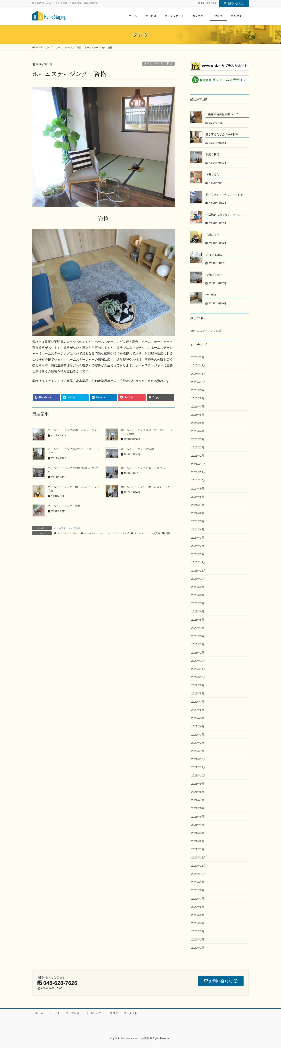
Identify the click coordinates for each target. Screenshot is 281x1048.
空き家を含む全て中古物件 (221, 134)
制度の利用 (212, 154)
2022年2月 (197, 742)
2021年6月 (197, 808)
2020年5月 (197, 915)
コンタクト (130, 1013)
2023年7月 (197, 603)
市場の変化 (212, 174)
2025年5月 (197, 422)
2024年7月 (197, 504)
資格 (168, 533)
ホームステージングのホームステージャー (74, 429)
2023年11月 (198, 570)
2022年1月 (197, 750)
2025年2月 (197, 447)
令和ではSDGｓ (215, 255)
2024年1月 (197, 554)
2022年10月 (198, 677)
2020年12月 (198, 857)
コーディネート (75, 1013)
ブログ (114, 1013)
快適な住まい (213, 275)
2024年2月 (197, 545)
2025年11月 (198, 373)
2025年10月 (198, 382)
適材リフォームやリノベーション (225, 194)
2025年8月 (197, 398)
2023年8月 (197, 595)
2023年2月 (197, 644)
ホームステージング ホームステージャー (147, 486)
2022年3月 (197, 734)
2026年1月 (197, 357)
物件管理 (210, 295)
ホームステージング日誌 (158, 63)
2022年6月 (197, 709)
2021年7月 (197, 800)
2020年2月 (197, 939)
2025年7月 (197, 406)
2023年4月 (197, 627)
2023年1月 (197, 652)
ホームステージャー (67, 533)
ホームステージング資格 (147, 533)
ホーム (39, 1013)
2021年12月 (198, 759)
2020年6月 (197, 906)
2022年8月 (197, 693)
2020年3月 (197, 931)
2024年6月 (197, 513)
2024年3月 (197, 537)
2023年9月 (197, 586)
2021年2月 (197, 841)
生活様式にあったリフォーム (223, 214)
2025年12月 (198, 365)
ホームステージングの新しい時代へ (143, 467)
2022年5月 (197, 718)
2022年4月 (197, 726)
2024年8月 (197, 496)
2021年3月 (197, 833)
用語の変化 (212, 234)
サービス (54, 1013)
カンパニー (97, 1013)
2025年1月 (197, 455)
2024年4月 (197, 529)
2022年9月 (197, 685)
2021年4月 (197, 824)
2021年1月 (197, 849)
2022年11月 (198, 668)
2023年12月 (198, 562)
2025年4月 (197, 431)
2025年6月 (197, 414)
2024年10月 (198, 480)
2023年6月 (197, 611)
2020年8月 (197, 890)
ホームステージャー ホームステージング (106, 533)
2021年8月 (197, 791)
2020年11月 (198, 865)
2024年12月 (198, 464)
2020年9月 (197, 882)
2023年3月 (197, 636)
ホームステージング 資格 (64, 505)
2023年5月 (197, 619)
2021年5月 (197, 816)
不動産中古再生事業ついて (221, 114)
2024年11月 (198, 472)
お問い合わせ (234, 3)
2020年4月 (197, 923)
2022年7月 (197, 701)
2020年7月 (197, 898)
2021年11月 (198, 767)
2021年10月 (198, 775)
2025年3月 (197, 439)
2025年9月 (197, 390)
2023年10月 (198, 578)
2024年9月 (197, 488)
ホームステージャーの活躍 (137, 449)
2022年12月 (198, 660)
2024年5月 (197, 521)
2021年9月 (197, 783)
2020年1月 (197, 947)
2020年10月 (198, 873)
